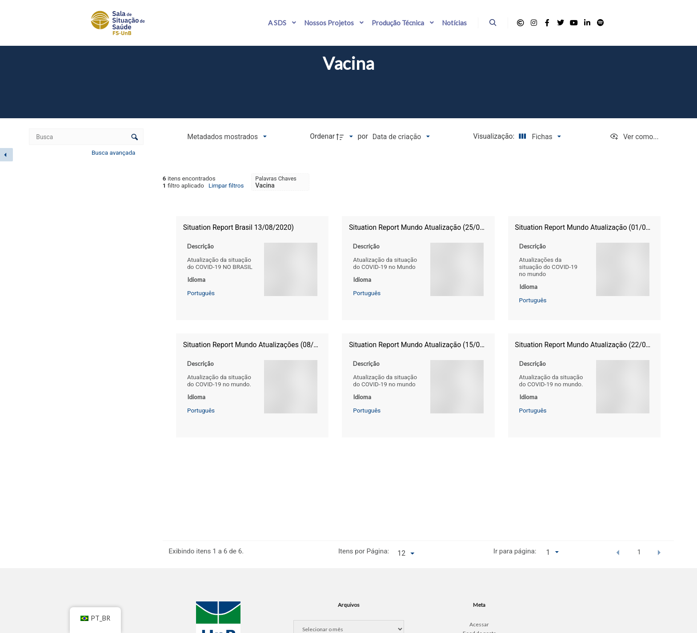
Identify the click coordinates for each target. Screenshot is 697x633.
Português (201, 292)
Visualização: (494, 136)
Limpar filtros (226, 185)
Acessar (479, 624)
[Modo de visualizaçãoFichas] (538, 136)
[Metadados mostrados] (227, 136)
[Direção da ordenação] (346, 136)
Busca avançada (114, 152)
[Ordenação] (401, 136)
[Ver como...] (634, 136)
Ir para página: (515, 551)
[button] (618, 552)
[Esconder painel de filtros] (6, 154)
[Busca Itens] (86, 136)
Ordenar (322, 136)
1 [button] (639, 552)
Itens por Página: (363, 551)
